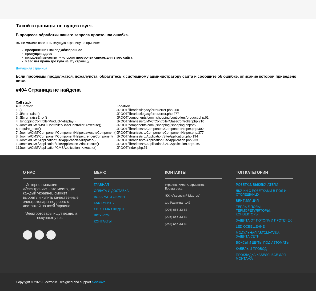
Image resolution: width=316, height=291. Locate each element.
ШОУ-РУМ (102, 215)
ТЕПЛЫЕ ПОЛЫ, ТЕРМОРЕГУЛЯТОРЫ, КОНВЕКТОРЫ (253, 210)
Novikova (98, 282)
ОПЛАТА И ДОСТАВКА (111, 191)
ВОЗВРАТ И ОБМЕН (109, 197)
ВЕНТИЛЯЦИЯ (247, 200)
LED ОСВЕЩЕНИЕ (250, 226)
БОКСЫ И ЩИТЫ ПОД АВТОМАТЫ (262, 242)
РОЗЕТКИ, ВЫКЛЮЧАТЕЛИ (257, 184)
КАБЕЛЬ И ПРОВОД (251, 249)
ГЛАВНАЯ (101, 184)
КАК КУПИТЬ (104, 203)
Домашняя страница (31, 68)
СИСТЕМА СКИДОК (109, 209)
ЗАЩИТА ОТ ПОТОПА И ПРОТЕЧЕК (264, 220)
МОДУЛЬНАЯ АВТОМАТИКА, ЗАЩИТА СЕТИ (258, 234)
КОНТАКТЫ (103, 221)
